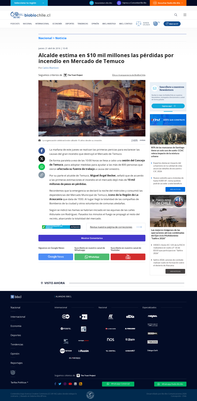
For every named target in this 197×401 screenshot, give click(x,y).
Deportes (70, 23)
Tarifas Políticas (18, 382)
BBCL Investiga (109, 23)
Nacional (27, 23)
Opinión (95, 23)
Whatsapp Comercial (118, 383)
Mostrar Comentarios (92, 238)
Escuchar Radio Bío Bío (168, 3)
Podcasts (15, 23)
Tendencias (83, 23)
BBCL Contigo (125, 23)
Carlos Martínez (50, 68)
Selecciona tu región (29, 2)
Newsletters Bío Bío (100, 3)
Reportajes (17, 363)
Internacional (42, 23)
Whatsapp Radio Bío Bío (170, 384)
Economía (57, 23)
